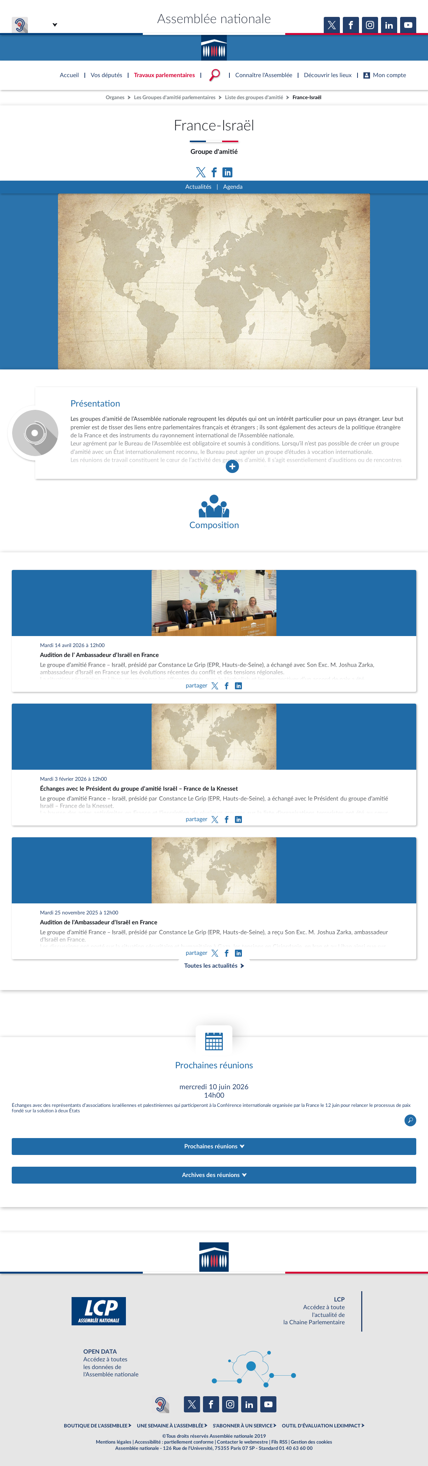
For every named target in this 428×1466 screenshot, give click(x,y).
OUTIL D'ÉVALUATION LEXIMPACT (321, 1426)
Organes (115, 97)
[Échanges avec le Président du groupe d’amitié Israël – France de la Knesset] (214, 765)
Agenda (233, 187)
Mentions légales (113, 1442)
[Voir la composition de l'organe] (214, 513)
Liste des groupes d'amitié (254, 97)
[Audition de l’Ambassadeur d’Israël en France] (214, 898)
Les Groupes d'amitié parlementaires (174, 97)
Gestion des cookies (311, 1442)
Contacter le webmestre (242, 1442)
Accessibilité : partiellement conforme (174, 1442)
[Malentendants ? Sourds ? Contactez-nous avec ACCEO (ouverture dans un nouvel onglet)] (160, 1404)
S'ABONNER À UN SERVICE (242, 1426)
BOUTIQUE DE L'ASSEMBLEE (95, 1426)
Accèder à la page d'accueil (214, 45)
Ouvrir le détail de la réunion (214, 1104)
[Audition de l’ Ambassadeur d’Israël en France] (214, 631)
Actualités (198, 187)
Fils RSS (279, 1442)
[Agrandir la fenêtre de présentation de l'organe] (232, 466)
